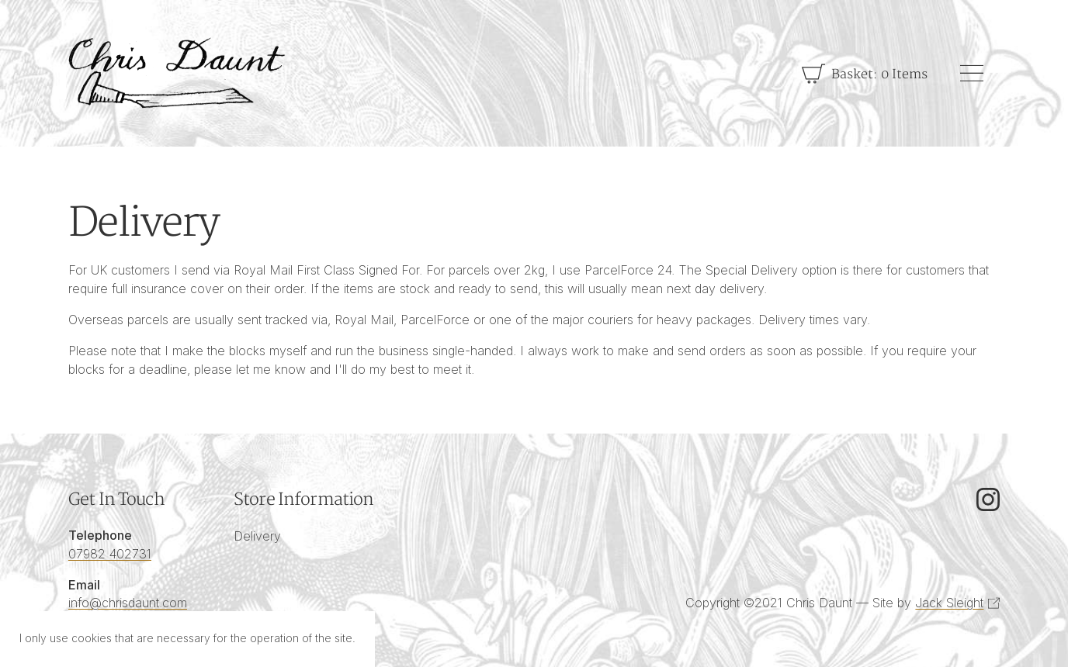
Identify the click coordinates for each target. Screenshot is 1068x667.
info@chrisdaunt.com (127, 602)
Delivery (257, 536)
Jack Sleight (949, 602)
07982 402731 (109, 554)
